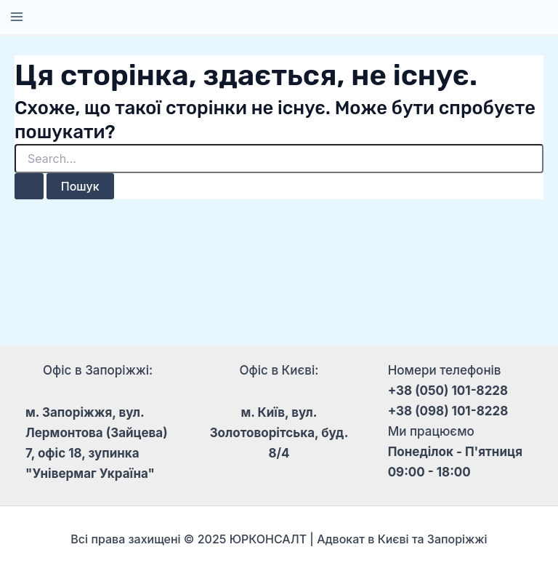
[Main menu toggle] (16, 16)
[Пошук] (29, 186)
